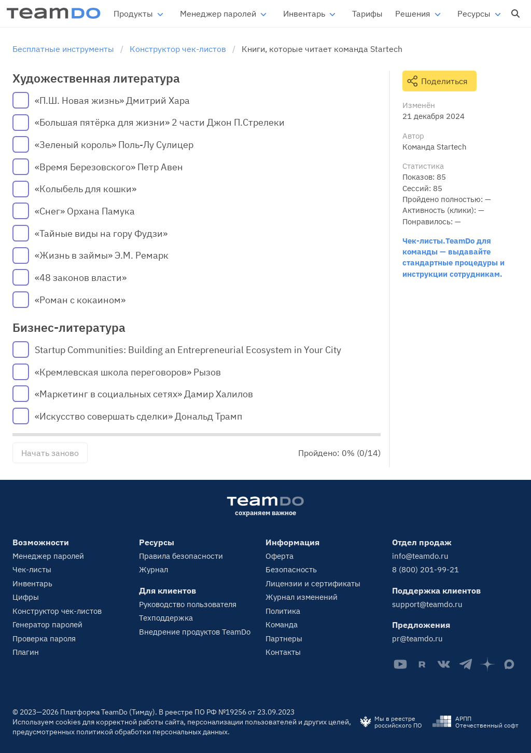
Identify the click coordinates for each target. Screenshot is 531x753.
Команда (282, 624)
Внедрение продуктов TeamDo (194, 632)
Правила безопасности (181, 556)
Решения (412, 13)
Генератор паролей (47, 624)
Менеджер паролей (218, 13)
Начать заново (50, 453)
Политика (283, 611)
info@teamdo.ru (420, 556)
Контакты (283, 652)
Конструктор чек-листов (57, 611)
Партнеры (284, 638)
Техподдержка (166, 618)
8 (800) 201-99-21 (425, 569)
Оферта (280, 556)
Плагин (25, 652)
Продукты (133, 13)
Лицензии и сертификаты (313, 583)
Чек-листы (31, 569)
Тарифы (367, 13)
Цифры (25, 597)
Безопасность (291, 569)
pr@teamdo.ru (417, 638)
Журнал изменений (302, 597)
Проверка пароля (44, 638)
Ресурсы (474, 13)
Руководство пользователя (187, 604)
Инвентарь (304, 13)
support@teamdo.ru (427, 604)
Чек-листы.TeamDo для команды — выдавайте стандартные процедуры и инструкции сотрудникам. (453, 257)
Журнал (153, 569)
